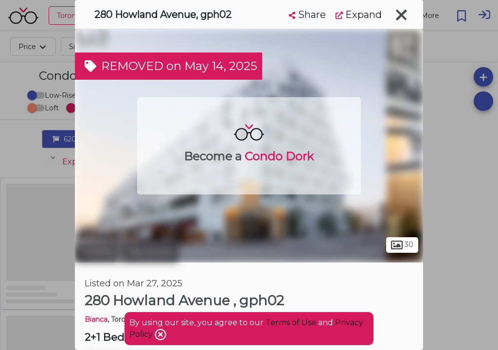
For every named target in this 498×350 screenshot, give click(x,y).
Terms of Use (291, 322)
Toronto (97, 251)
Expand (359, 14)
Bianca (96, 319)
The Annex (150, 251)
